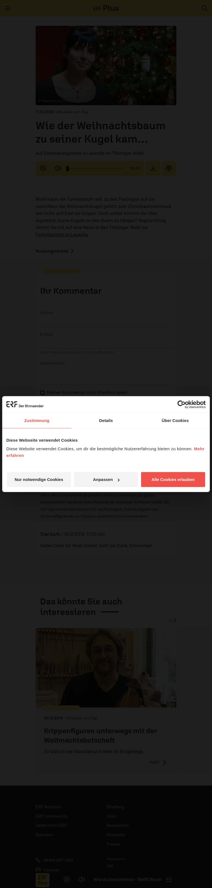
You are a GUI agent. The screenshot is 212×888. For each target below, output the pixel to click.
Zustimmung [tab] (36, 420)
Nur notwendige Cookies (39, 479)
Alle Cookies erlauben (173, 479)
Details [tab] (106, 420)
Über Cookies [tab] (175, 420)
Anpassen (106, 479)
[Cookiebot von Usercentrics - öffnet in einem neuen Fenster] (181, 404)
